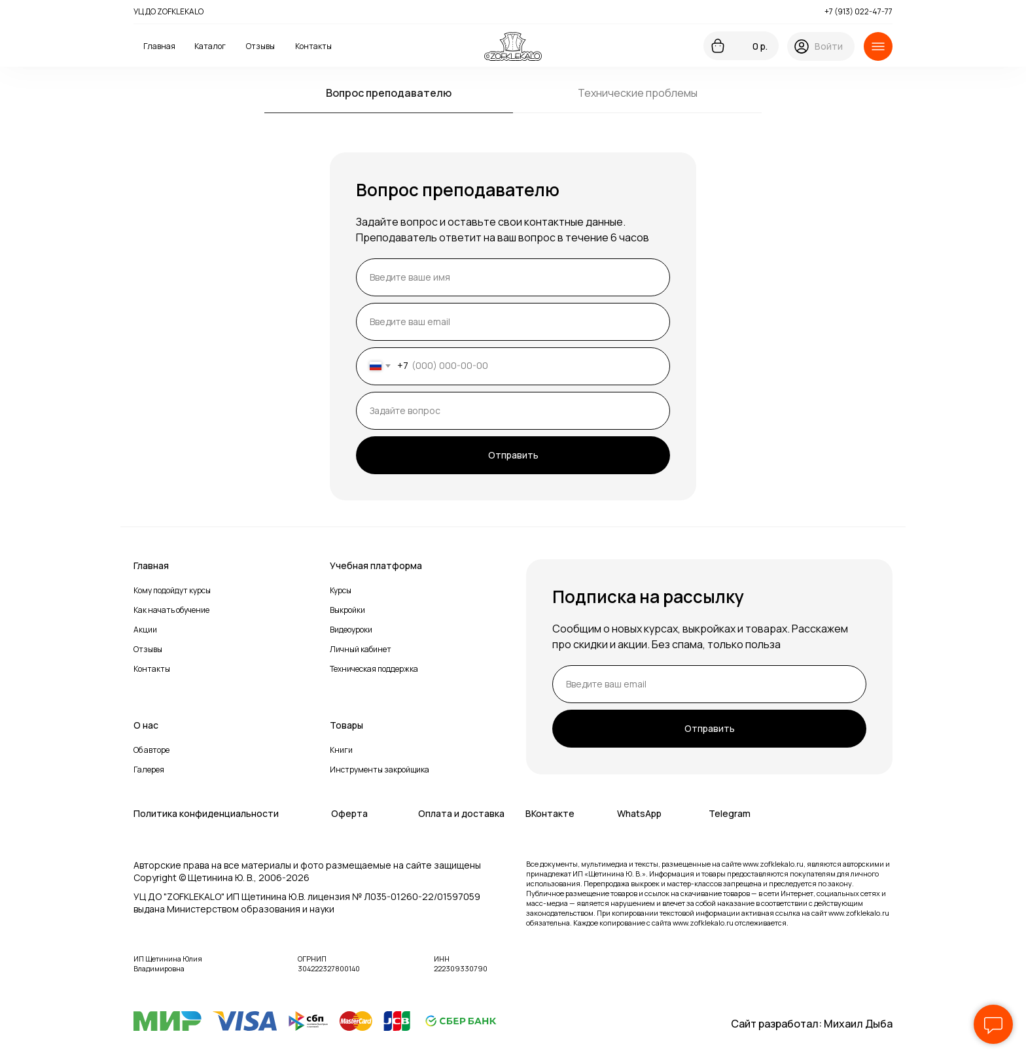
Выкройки (347, 609)
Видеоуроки (351, 629)
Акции (145, 629)
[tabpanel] (513, 326)
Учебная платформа (376, 565)
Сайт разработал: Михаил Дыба (812, 1023)
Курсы (340, 590)
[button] (878, 46)
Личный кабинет (360, 649)
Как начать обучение (171, 609)
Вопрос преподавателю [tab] (388, 93)
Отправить (513, 455)
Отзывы (147, 649)
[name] (513, 277)
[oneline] (513, 411)
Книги (341, 749)
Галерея (148, 769)
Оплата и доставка (461, 813)
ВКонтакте (550, 813)
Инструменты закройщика (379, 769)
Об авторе (151, 749)
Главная (151, 565)
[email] (513, 322)
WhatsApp (639, 813)
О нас (145, 725)
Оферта (349, 813)
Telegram (730, 813)
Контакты (151, 668)
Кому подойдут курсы (172, 590)
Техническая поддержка (374, 668)
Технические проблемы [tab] (638, 93)
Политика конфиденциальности (206, 813)
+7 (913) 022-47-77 (858, 11)
